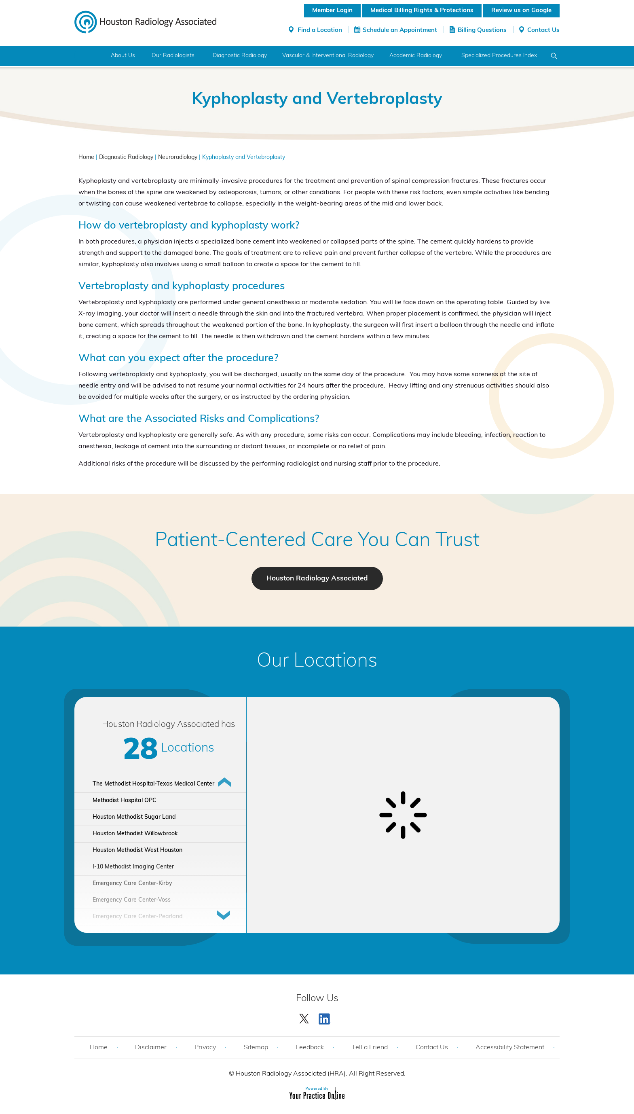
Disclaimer (151, 1047)
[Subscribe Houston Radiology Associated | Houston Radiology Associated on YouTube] (325, 1016)
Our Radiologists (173, 56)
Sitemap (256, 1047)
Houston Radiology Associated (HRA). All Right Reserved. (320, 1074)
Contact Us (543, 31)
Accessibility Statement (510, 1047)
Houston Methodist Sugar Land (134, 817)
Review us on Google (521, 11)
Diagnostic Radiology (240, 56)
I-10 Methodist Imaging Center (133, 867)
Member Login (332, 11)
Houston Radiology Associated (317, 578)
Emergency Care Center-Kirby (132, 884)
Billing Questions (482, 31)
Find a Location (320, 31)
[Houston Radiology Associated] (145, 21)
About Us (123, 56)
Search (554, 56)
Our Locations (317, 661)
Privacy (205, 1047)
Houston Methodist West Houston (137, 850)
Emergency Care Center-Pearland (138, 917)
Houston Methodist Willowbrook (135, 834)
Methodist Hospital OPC (124, 801)
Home (89, 56)
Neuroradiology (177, 158)
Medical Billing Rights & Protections (421, 11)
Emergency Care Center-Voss (132, 900)
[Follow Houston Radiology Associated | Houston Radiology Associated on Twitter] (304, 1016)
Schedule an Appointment (400, 31)
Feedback (310, 1047)
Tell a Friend (370, 1047)
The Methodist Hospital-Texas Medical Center (153, 784)
